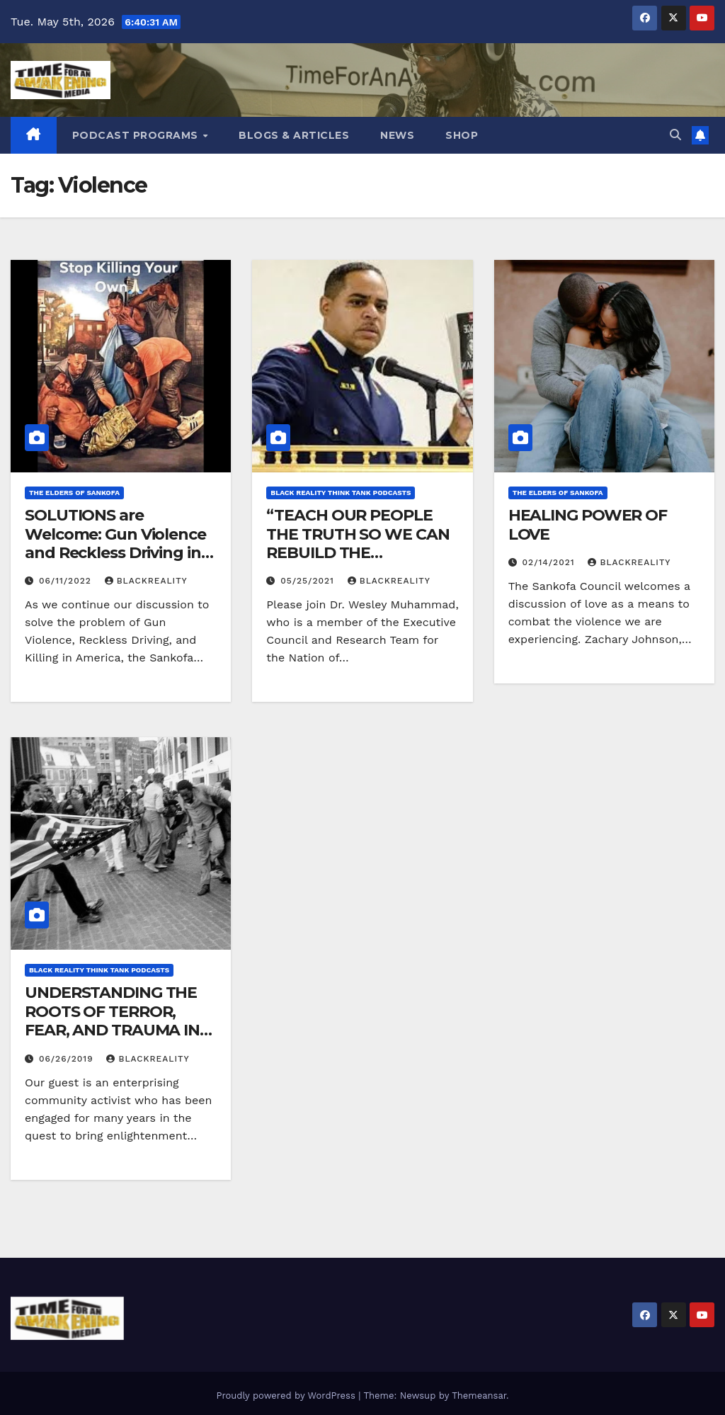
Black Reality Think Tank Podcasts (340, 492)
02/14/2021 (550, 562)
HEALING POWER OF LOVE (587, 524)
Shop (461, 135)
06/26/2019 (68, 1059)
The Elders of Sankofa (74, 492)
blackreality (146, 581)
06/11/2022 (67, 581)
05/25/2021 (309, 581)
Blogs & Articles (294, 135)
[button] (675, 135)
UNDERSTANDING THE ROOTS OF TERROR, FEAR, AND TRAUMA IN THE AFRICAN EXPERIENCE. (112, 1030)
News (397, 135)
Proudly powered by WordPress (287, 1395)
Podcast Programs (137, 135)
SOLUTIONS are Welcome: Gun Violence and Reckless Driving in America (115, 543)
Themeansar (479, 1395)
